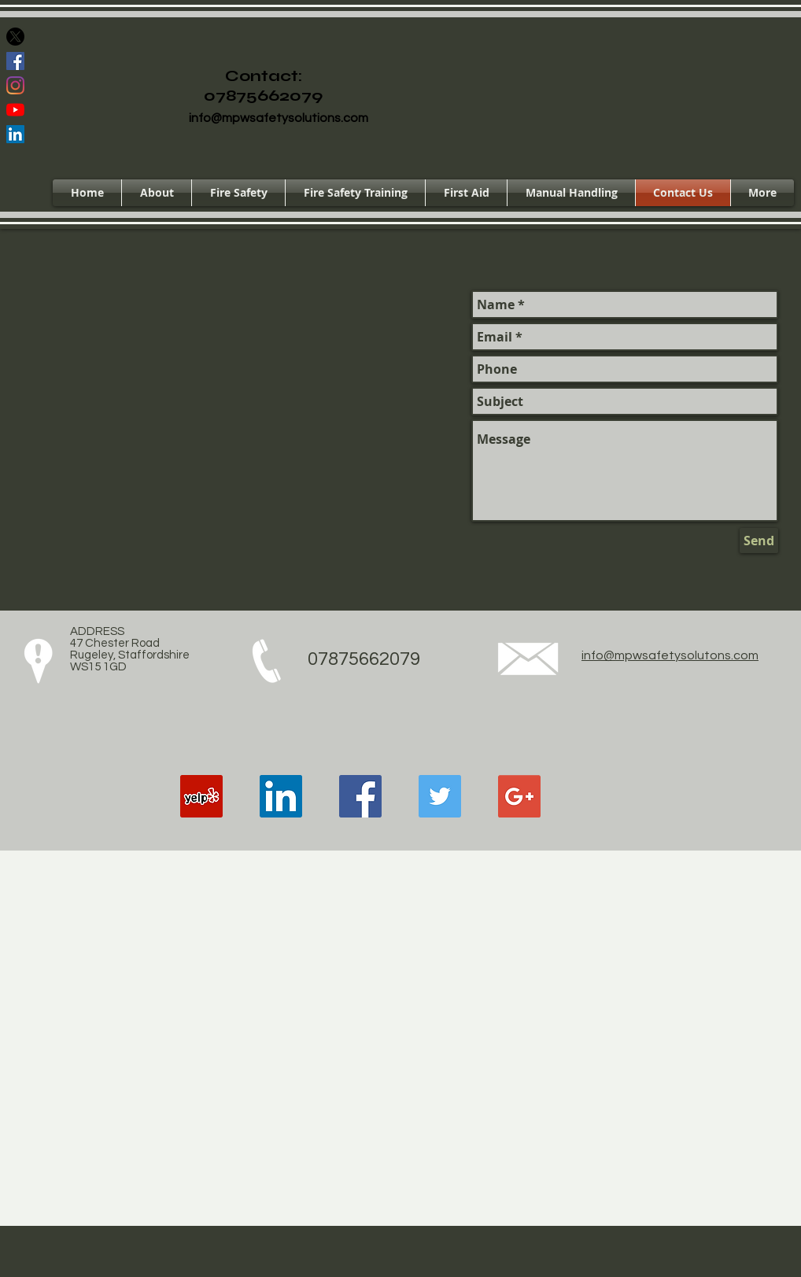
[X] (15, 37)
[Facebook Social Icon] (15, 61)
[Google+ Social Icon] (519, 796)
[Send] (759, 540)
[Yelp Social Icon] (201, 796)
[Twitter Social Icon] (440, 796)
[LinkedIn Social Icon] (15, 134)
